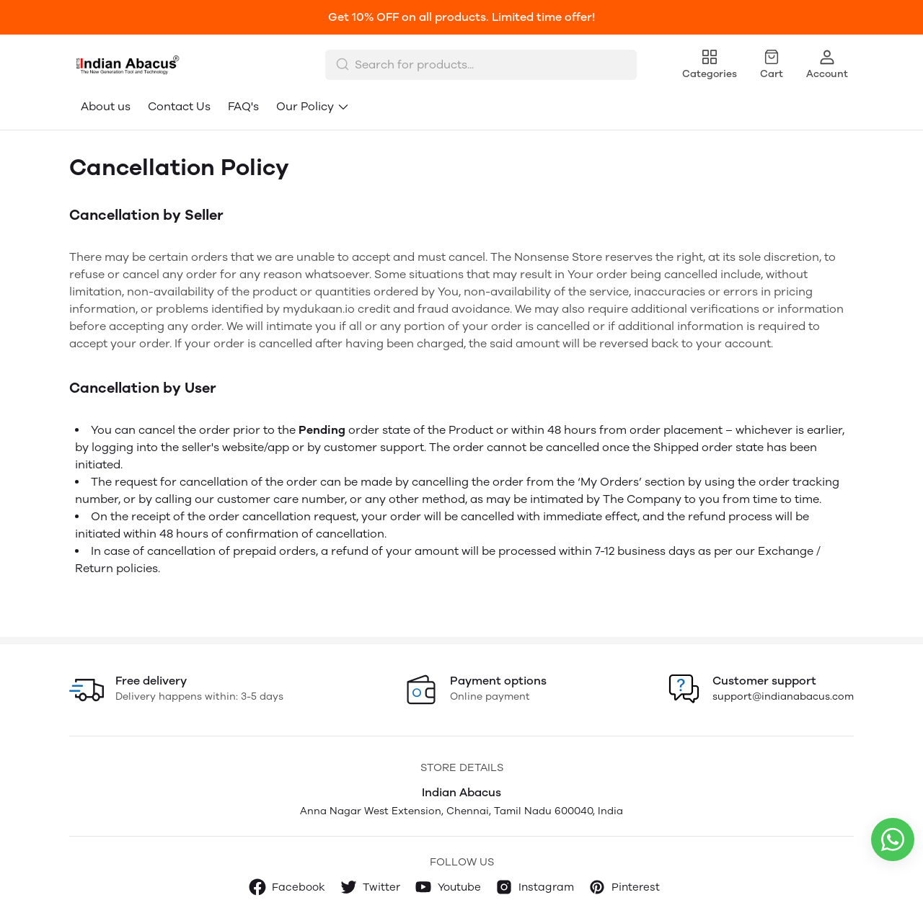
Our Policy (313, 106)
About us (106, 106)
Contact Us (179, 106)
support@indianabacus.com (783, 696)
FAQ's (243, 106)
